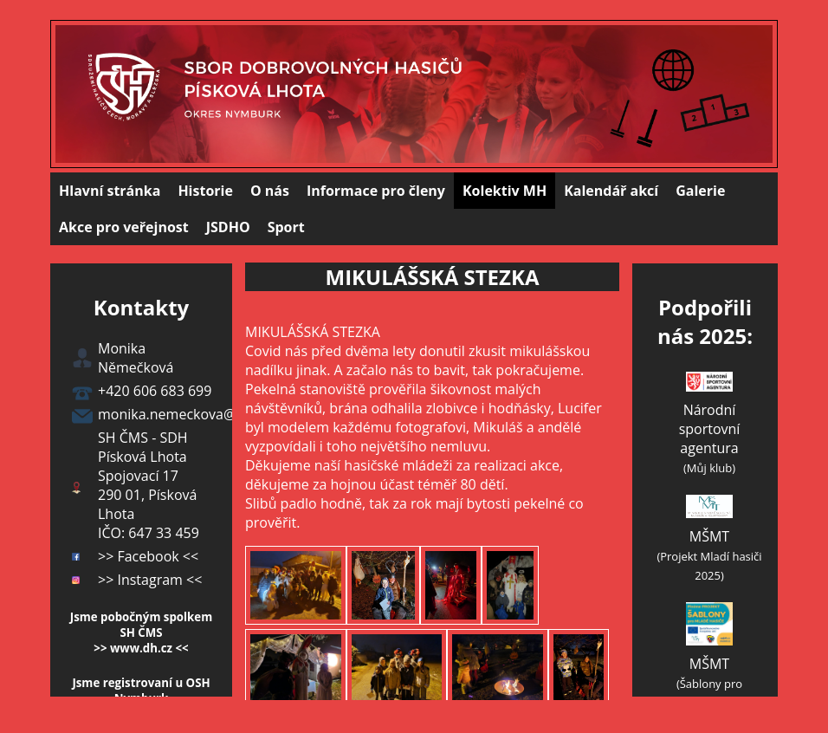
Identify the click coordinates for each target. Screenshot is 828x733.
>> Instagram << (150, 579)
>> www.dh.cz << (141, 648)
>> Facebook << (148, 556)
